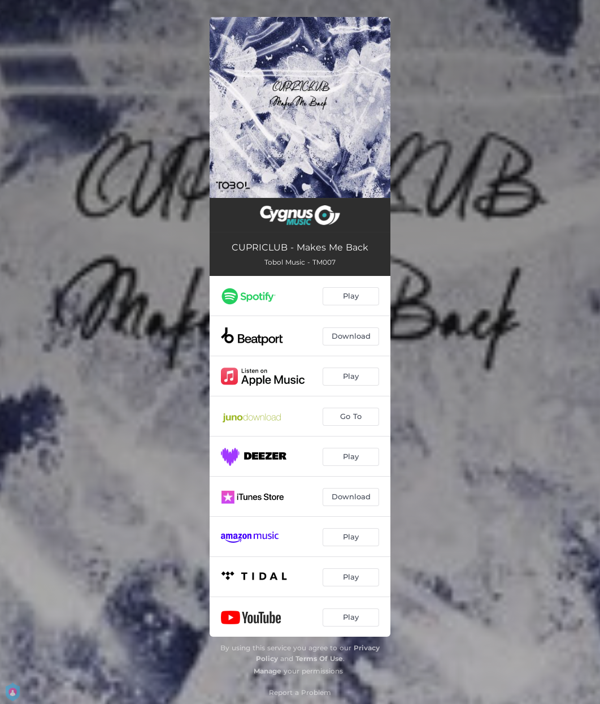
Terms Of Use (319, 658)
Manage (267, 671)
